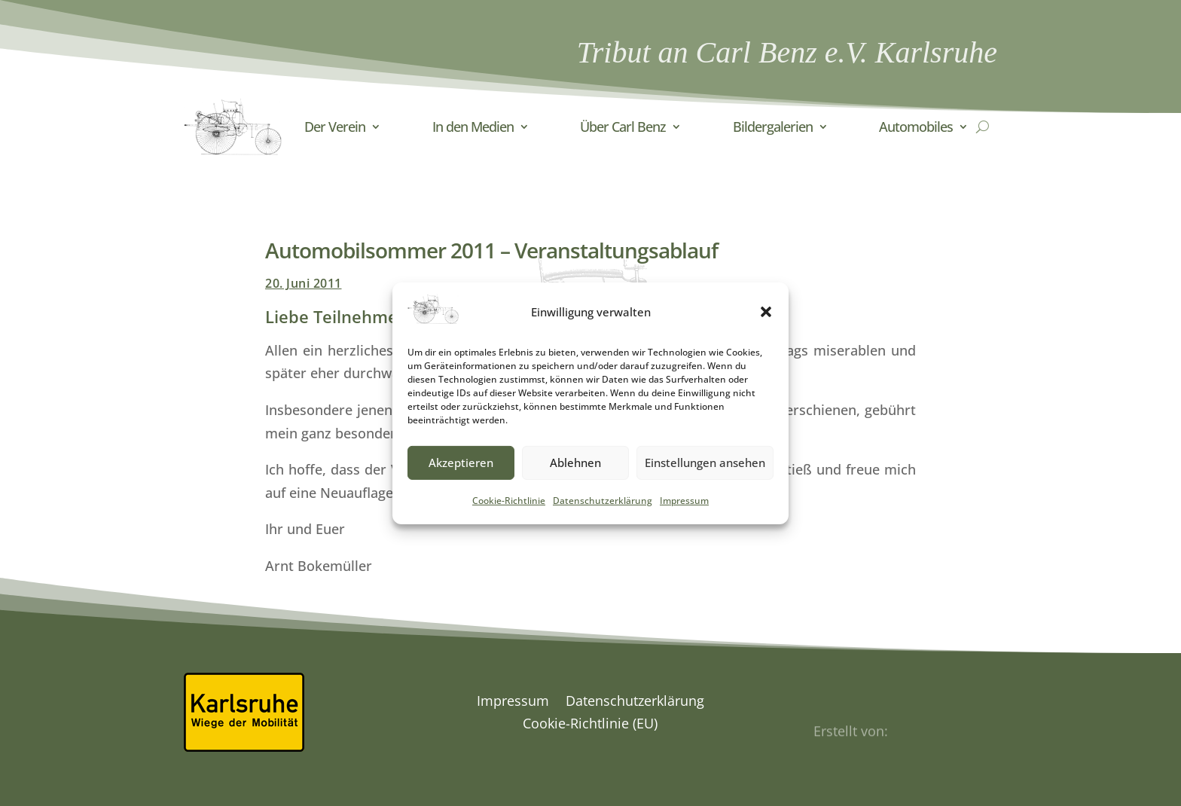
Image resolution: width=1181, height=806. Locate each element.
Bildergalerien (773, 127)
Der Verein (334, 127)
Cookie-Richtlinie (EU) (590, 725)
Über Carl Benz (623, 127)
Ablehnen (575, 473)
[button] (766, 322)
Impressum (684, 511)
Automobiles (916, 127)
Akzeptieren (461, 473)
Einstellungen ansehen (705, 473)
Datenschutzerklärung (602, 511)
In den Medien (473, 127)
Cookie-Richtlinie (508, 511)
